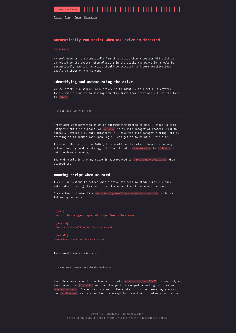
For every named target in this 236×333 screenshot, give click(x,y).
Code (78, 17)
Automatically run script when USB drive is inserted (107, 40)
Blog (68, 17)
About (58, 17)
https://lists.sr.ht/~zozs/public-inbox (137, 317)
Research (90, 17)
